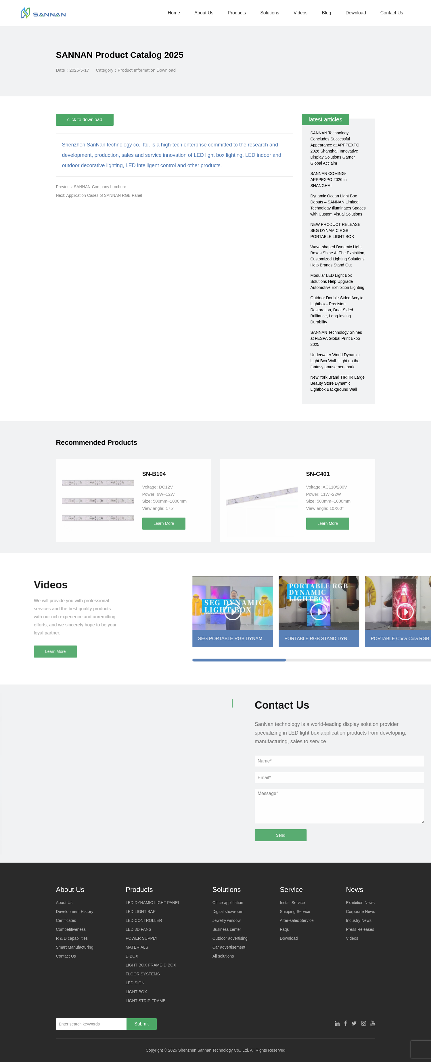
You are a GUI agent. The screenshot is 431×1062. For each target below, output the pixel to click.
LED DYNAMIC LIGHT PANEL (153, 902)
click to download (85, 119)
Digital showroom (227, 911)
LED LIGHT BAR (141, 911)
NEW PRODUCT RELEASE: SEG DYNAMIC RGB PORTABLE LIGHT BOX (336, 230)
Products (236, 12)
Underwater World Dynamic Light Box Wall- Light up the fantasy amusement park (335, 360)
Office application (227, 902)
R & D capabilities (72, 938)
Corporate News (360, 911)
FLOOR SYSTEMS (143, 974)
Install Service (292, 902)
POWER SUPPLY (142, 938)
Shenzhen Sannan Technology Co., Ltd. (213, 1050)
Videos (300, 12)
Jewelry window (226, 920)
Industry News (358, 920)
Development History (74, 911)
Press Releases (360, 929)
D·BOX (132, 956)
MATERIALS (137, 947)
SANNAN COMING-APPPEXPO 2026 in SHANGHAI (329, 179)
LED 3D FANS (138, 929)
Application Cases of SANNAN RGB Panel (104, 195)
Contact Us (391, 12)
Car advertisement (228, 947)
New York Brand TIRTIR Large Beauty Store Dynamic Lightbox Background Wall (338, 383)
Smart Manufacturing (74, 947)
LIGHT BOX (136, 991)
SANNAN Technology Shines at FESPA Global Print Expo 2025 (336, 338)
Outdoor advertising (230, 938)
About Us (203, 12)
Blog (325, 12)
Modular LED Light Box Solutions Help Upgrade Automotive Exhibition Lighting (338, 281)
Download (355, 12)
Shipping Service (295, 911)
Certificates (66, 920)
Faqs (284, 929)
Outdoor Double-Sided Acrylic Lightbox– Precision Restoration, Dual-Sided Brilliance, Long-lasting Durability (337, 309)
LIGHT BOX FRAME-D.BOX (151, 965)
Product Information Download (147, 70)
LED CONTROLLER (144, 920)
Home (173, 12)
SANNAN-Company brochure (100, 186)
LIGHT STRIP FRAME (146, 1000)
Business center (226, 929)
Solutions (268, 12)
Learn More (164, 596)
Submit (141, 1023)
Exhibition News (360, 902)
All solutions (223, 956)
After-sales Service (296, 920)
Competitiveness (71, 929)
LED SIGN (135, 983)
